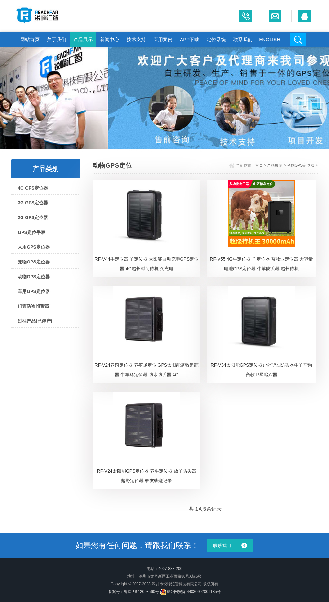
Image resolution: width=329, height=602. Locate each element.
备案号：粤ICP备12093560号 (133, 591)
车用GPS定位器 (34, 291)
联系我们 (243, 39)
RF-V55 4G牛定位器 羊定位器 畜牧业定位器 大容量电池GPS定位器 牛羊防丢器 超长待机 (261, 263)
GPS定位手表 (31, 232)
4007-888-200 (170, 568)
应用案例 (163, 39)
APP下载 (189, 39)
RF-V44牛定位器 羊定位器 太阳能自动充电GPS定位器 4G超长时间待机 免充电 (147, 263)
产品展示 (83, 39)
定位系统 (216, 39)
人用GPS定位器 (34, 247)
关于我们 (56, 39)
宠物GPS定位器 (34, 261)
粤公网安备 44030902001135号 (190, 591)
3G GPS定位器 (33, 202)
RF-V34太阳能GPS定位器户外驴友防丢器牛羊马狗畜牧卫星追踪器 (261, 369)
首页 (259, 165)
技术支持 (136, 39)
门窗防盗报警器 (33, 306)
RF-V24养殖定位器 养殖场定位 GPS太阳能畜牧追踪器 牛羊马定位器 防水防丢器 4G (147, 369)
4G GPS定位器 (33, 187)
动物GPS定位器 (34, 276)
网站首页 (30, 39)
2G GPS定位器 (33, 217)
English (269, 39)
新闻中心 (109, 39)
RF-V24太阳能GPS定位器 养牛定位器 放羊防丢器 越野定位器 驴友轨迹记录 (147, 475)
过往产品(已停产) (35, 320)
